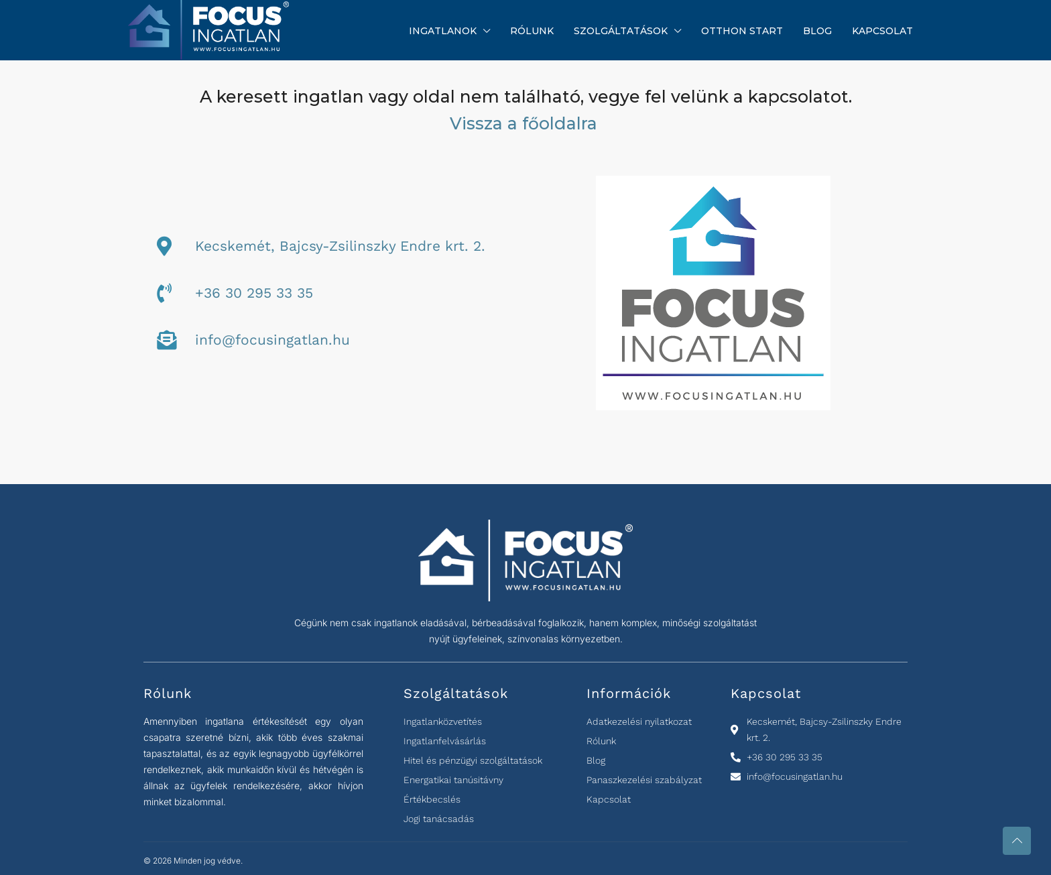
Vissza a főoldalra (526, 123)
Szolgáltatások (621, 31)
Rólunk (532, 31)
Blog (817, 31)
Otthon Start (742, 31)
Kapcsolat (882, 31)
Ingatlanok (443, 31)
